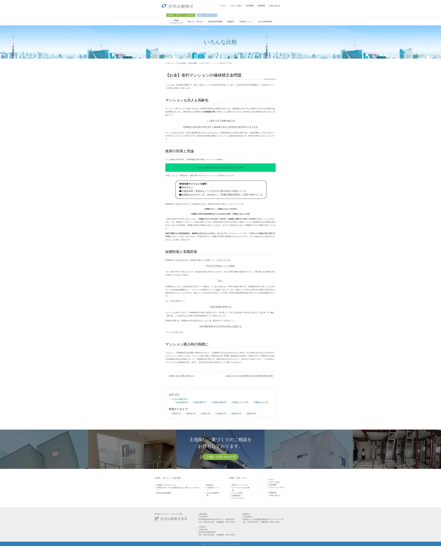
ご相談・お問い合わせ (219, 458)
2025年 (189, 414)
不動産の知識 (217, 403)
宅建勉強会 (239, 497)
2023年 (219, 414)
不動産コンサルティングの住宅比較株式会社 (181, 6)
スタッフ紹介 (236, 6)
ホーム (224, 6)
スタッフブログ (238, 500)
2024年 (204, 414)
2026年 (175, 414)
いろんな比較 (177, 400)
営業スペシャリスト (240, 487)
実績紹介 (230, 21)
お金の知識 (180, 403)
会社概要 (249, 6)
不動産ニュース (238, 403)
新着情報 (261, 6)
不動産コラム (259, 403)
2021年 (250, 414)
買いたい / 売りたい (196, 21)
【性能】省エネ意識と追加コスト (182, 376)
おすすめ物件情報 (265, 21)
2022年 (234, 414)
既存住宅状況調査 (215, 21)
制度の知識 (198, 403)
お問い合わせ (274, 6)
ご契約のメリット (246, 21)
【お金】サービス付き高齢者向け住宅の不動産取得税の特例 (248, 376)
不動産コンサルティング (166, 487)
